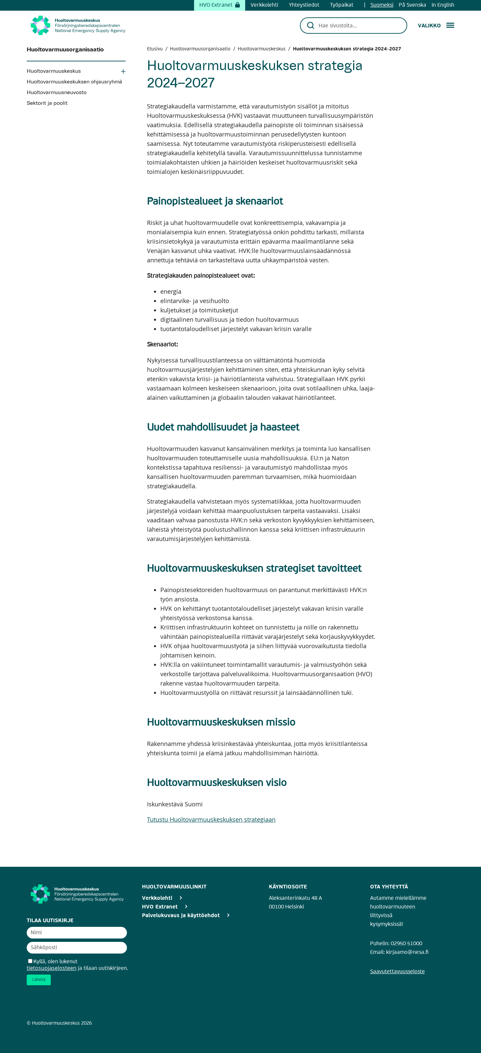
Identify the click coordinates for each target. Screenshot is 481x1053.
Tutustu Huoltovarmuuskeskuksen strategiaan (211, 819)
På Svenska (412, 5)
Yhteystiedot (304, 5)
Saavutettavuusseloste (397, 972)
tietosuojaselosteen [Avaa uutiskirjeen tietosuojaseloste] (51, 968)
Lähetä (38, 980)
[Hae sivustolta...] (358, 25)
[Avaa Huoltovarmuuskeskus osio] (123, 72)
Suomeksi (381, 5)
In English (443, 5)
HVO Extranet (219, 5)
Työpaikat (341, 5)
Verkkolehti (264, 5)
